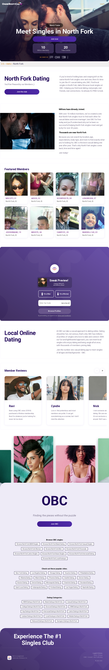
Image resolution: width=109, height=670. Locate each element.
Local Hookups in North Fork (55, 616)
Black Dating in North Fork (54, 602)
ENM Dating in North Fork (78, 607)
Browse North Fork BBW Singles (27, 544)
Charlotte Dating (69, 582)
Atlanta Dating (25, 578)
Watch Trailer (54, 25)
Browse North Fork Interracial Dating (81, 554)
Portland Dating (55, 587)
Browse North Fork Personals (76, 549)
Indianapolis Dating (39, 587)
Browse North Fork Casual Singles (80, 544)
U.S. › (3, 63)
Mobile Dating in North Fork (78, 616)
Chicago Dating (55, 573)
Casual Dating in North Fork (76, 602)
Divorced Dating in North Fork (55, 607)
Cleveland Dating (86, 582)
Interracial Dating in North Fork (53, 611)
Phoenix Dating (54, 578)
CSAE (85, 657)
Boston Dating (22, 582)
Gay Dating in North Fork (30, 611)
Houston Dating (70, 573)
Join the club (22, 92)
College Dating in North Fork (31, 607)
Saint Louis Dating (22, 587)
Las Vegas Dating (72, 587)
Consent (90, 657)
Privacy (100, 655)
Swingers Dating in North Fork (67, 621)
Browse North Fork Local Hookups (54, 558)
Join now (54, 39)
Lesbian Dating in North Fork (31, 616)
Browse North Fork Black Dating (54, 544)
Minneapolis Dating (52, 582)
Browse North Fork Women (32, 549)
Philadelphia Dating (86, 573)
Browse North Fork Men (54, 549)
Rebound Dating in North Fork (42, 621)
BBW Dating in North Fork (31, 602)
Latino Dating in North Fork (78, 611)
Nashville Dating (88, 587)
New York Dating (21, 573)
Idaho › (9, 63)
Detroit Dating (36, 582)
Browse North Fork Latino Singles (26, 554)
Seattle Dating (69, 578)
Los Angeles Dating (38, 573)
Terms (95, 655)
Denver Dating (84, 578)
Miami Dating (39, 578)
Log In (102, 4)
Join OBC (54, 524)
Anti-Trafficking (98, 657)
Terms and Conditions (64, 315)
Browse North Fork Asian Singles (53, 554)
